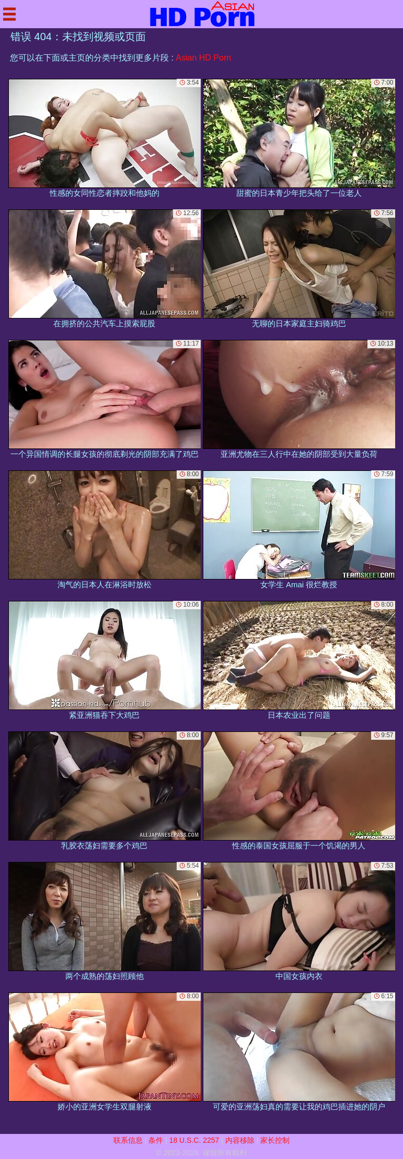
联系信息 (128, 1140)
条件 (155, 1140)
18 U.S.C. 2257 (194, 1140)
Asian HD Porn (203, 57)
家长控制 (275, 1140)
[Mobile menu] (9, 14)
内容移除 (240, 1140)
